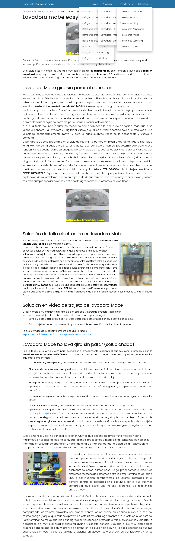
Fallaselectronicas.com (38, 4)
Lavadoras (124, 4)
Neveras (107, 4)
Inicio (95, 4)
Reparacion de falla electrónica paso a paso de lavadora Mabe (57, 334)
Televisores (144, 4)
